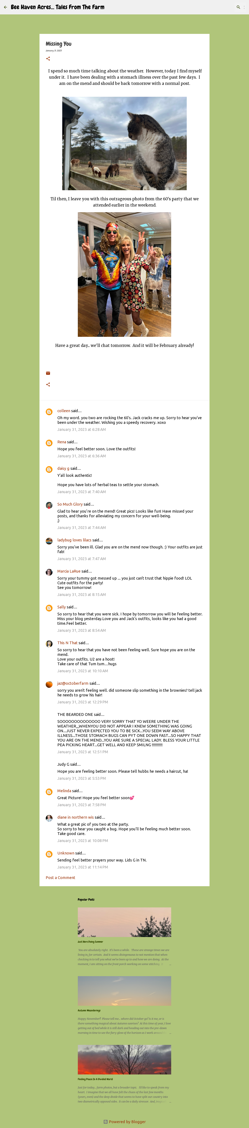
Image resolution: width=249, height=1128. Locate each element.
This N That (67, 643)
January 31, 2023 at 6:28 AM (81, 429)
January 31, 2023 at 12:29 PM (82, 702)
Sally (62, 607)
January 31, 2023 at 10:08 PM (82, 840)
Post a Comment (60, 877)
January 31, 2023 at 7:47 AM (81, 558)
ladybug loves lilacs (74, 540)
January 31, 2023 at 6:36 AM (81, 456)
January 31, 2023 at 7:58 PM (81, 804)
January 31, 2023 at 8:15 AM (81, 594)
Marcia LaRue (69, 571)
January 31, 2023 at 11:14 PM (82, 867)
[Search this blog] (225, 7)
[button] (48, 59)
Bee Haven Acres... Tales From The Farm (57, 7)
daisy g (63, 468)
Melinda (64, 790)
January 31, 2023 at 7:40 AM (81, 491)
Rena (61, 442)
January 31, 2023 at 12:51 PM (82, 752)
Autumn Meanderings (89, 1010)
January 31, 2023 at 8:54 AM (81, 630)
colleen (63, 410)
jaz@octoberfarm (73, 683)
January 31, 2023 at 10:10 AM (82, 671)
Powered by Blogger (124, 1121)
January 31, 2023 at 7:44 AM (81, 527)
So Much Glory (70, 504)
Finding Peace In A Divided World (95, 1079)
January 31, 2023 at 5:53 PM (81, 778)
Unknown (65, 853)
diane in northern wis (75, 817)
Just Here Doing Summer (90, 941)
